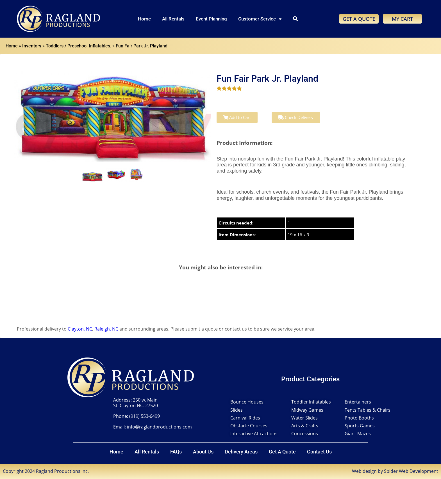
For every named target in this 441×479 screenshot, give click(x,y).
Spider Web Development (411, 471)
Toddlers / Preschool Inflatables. (78, 46)
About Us (203, 452)
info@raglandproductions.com (159, 427)
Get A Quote (282, 452)
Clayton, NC (80, 329)
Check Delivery (295, 117)
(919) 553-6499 (144, 416)
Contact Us (319, 452)
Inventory (31, 46)
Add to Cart (237, 117)
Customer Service (260, 19)
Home (144, 19)
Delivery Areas (241, 452)
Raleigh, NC (106, 329)
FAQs (176, 452)
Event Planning (211, 19)
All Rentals (173, 19)
